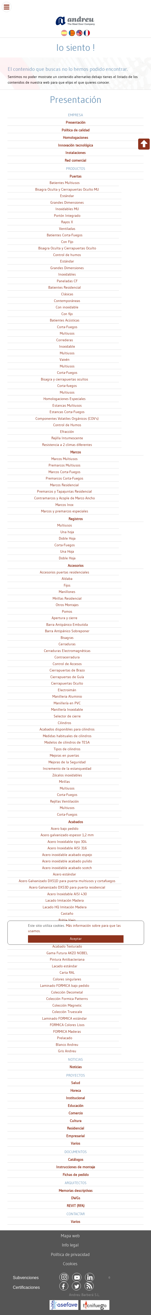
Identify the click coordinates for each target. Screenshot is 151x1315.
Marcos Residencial (64, 485)
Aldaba (67, 578)
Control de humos (67, 254)
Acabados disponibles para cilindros (67, 729)
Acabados (75, 822)
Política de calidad (76, 130)
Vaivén (65, 359)
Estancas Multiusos (67, 405)
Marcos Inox (64, 504)
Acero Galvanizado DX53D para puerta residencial (67, 887)
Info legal (70, 1245)
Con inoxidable (67, 307)
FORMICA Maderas (67, 1031)
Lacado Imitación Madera (64, 900)
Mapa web (70, 1235)
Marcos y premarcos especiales (64, 511)
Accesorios (75, 565)
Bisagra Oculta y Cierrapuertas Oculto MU (67, 189)
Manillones (67, 591)
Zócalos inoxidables (67, 775)
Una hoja (67, 532)
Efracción (67, 431)
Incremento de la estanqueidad (67, 768)
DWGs (75, 1198)
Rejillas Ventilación (64, 801)
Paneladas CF (67, 281)
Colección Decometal (67, 992)
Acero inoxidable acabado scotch (67, 867)
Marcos (75, 452)
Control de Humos (67, 425)
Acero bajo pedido (64, 828)
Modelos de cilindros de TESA (67, 742)
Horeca (75, 1090)
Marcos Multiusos (64, 458)
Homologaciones (75, 137)
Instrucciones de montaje (75, 1167)
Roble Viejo (67, 920)
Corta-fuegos (67, 385)
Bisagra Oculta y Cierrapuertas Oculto (67, 248)
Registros (76, 519)
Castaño (67, 913)
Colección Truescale (67, 1011)
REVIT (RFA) (75, 1205)
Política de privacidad (70, 1254)
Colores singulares (67, 979)
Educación (75, 1105)
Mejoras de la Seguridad (67, 762)
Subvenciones (26, 1277)
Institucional (75, 1098)
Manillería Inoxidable (67, 709)
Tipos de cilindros (67, 749)
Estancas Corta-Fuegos (67, 412)
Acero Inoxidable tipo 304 (67, 841)
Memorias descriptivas (75, 1190)
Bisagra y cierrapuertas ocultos (64, 379)
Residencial (75, 1128)
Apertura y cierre (64, 618)
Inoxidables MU (67, 209)
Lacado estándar (64, 966)
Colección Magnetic (67, 1005)
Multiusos (67, 333)
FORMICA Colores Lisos (67, 1024)
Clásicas (67, 294)
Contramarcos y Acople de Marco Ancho (64, 498)
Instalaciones (75, 152)
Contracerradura (67, 657)
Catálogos (75, 1159)
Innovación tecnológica (75, 145)
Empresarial (75, 1136)
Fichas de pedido (76, 1174)
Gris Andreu (67, 1051)
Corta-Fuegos (67, 327)
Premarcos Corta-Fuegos (64, 478)
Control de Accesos (67, 663)
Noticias (76, 1067)
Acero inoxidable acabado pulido (67, 861)
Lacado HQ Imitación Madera (65, 907)
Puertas (75, 176)
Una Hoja (67, 551)
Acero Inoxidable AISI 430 (67, 894)
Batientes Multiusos (65, 182)
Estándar (67, 195)
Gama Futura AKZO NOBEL (67, 953)
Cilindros (64, 722)
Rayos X (67, 222)
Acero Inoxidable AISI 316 (67, 848)
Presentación (76, 122)
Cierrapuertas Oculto (67, 683)
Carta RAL (67, 972)
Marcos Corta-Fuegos (64, 472)
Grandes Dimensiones (67, 202)
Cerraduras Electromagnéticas (67, 650)
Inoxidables (67, 274)
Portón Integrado (67, 215)
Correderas (64, 340)
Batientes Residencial (64, 287)
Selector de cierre (67, 716)
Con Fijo (67, 241)
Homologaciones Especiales (64, 398)
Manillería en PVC (67, 703)
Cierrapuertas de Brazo (67, 670)
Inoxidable (67, 346)
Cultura (75, 1120)
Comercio (76, 1113)
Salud (75, 1082)
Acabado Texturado (67, 946)
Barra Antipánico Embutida (67, 624)
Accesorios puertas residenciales (64, 572)
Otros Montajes (67, 604)
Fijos (67, 585)
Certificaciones (26, 1287)
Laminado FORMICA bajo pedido (64, 985)
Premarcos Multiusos (64, 465)
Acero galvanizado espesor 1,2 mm (67, 835)
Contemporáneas (67, 300)
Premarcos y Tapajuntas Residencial (64, 491)
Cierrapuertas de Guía (67, 677)
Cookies (70, 1263)
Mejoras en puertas (64, 755)
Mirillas (64, 781)
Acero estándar (64, 874)
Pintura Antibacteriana (67, 959)
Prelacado (64, 1038)
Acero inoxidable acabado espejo (67, 854)
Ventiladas (67, 228)
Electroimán (67, 690)
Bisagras (67, 637)
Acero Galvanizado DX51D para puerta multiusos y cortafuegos (67, 881)
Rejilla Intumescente (67, 438)
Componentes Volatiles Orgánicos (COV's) (67, 418)
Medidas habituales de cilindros (67, 736)
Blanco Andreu (67, 1044)
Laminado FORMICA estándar (64, 1018)
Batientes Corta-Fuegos (64, 235)
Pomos (67, 611)
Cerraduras (67, 644)
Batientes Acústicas (64, 320)
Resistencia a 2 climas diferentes (67, 444)
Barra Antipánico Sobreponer (67, 631)
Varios (75, 1143)
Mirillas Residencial (67, 598)
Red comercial (75, 160)
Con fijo (67, 313)
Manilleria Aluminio (67, 696)
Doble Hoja (67, 538)
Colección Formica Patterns (67, 998)
